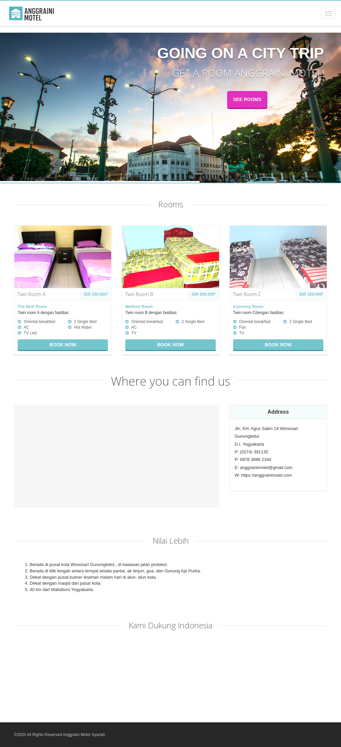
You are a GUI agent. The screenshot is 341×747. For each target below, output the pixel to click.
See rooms (247, 99)
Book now (63, 344)
